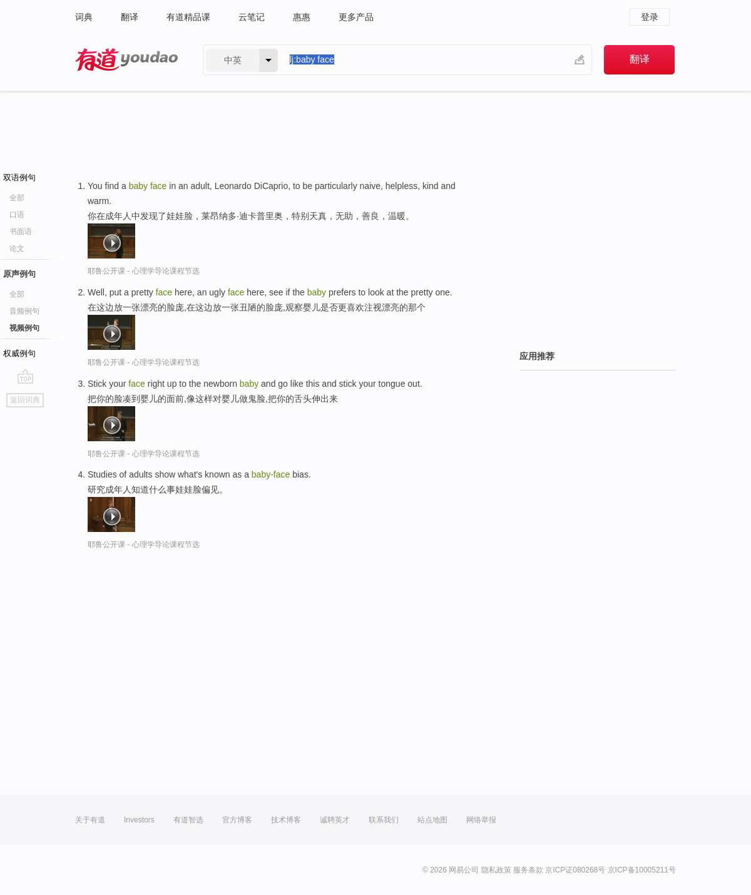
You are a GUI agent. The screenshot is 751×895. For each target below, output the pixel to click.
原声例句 (19, 274)
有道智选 (188, 820)
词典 (84, 17)
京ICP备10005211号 (642, 870)
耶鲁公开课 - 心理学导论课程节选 (144, 271)
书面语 (20, 231)
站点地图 (432, 820)
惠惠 (301, 17)
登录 (649, 17)
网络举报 (481, 820)
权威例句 (19, 353)
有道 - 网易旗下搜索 (126, 59)
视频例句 (24, 328)
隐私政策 (496, 870)
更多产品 (356, 17)
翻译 (129, 17)
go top (25, 376)
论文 (16, 248)
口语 (16, 214)
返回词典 (25, 400)
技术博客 (286, 820)
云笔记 (251, 17)
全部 (16, 197)
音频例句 (24, 311)
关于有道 (90, 820)
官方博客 (237, 820)
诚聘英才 (335, 820)
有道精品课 (188, 17)
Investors (139, 820)
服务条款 (528, 870)
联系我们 (384, 820)
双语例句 (19, 177)
